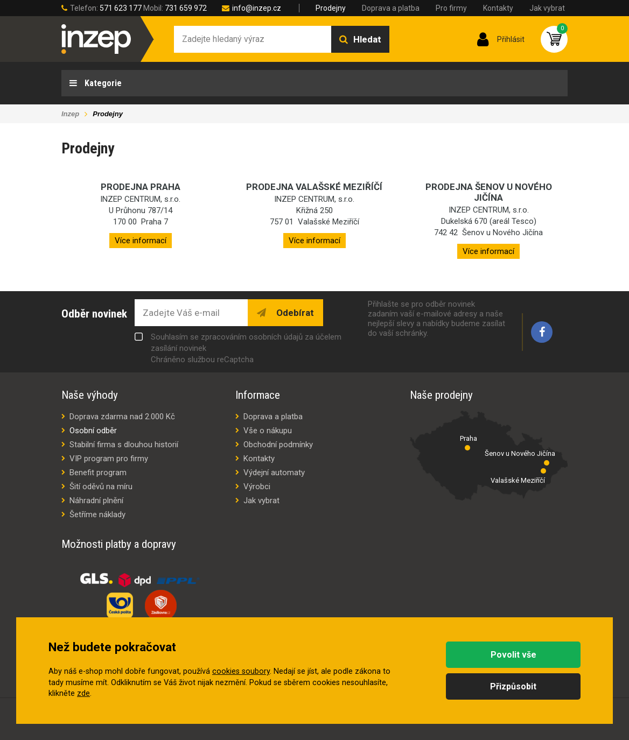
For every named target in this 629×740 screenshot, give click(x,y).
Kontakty (498, 8)
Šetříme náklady (97, 514)
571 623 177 (121, 8)
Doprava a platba (391, 8)
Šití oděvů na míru (100, 486)
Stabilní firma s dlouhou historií (123, 444)
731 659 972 (186, 8)
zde (83, 693)
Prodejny (331, 8)
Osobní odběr (93, 430)
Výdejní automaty (274, 472)
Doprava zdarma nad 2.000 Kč (122, 416)
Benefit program (98, 472)
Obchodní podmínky (278, 444)
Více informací (140, 240)
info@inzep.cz (256, 8)
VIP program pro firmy (108, 458)
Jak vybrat (547, 8)
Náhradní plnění (96, 500)
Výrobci (256, 486)
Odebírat (294, 312)
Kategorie (102, 83)
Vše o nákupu (267, 430)
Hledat (367, 39)
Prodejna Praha (140, 186)
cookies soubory (241, 671)
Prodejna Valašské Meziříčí (314, 186)
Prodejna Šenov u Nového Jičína (488, 192)
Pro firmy (451, 8)
